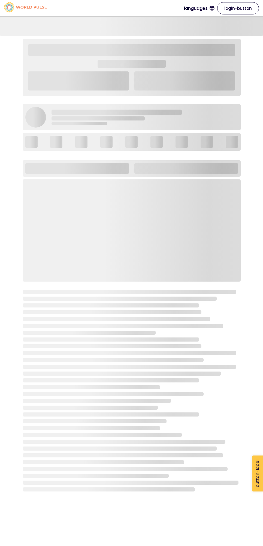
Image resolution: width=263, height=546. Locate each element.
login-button (238, 8)
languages (199, 8)
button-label (257, 473)
